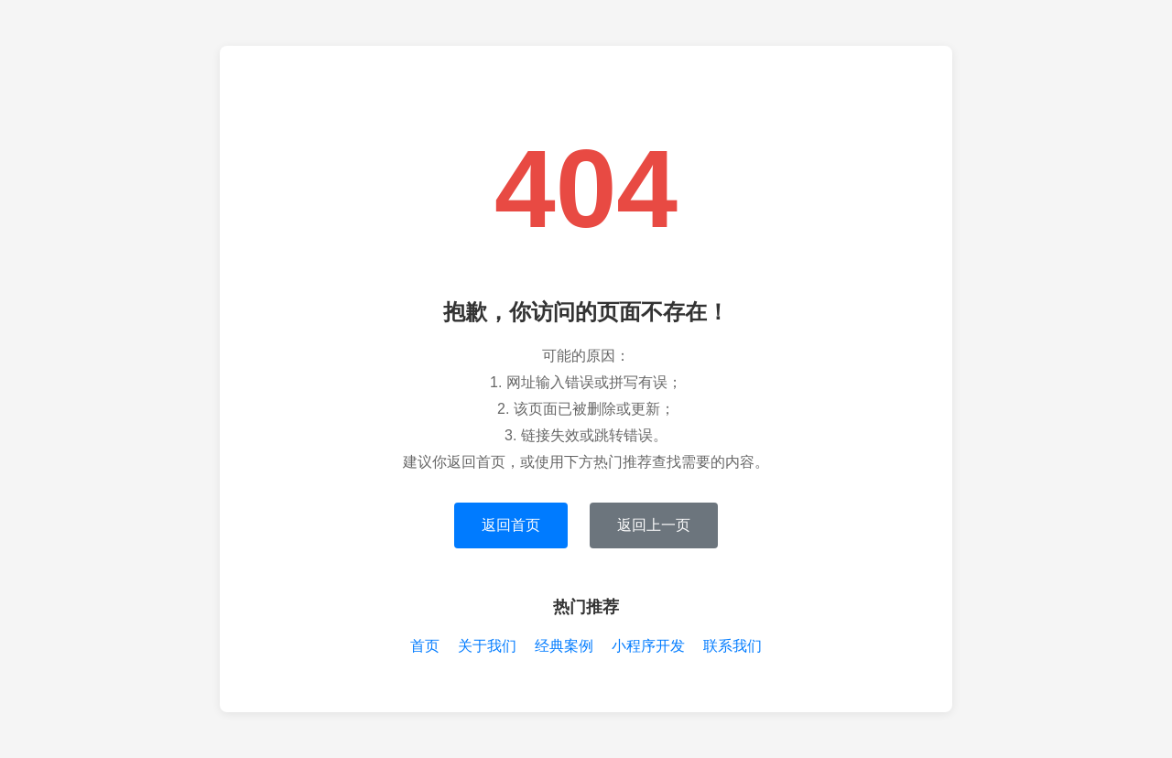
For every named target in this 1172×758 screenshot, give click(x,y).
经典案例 (564, 646)
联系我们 (732, 646)
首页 (425, 646)
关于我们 (487, 646)
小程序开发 (648, 646)
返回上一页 (653, 525)
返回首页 (511, 525)
